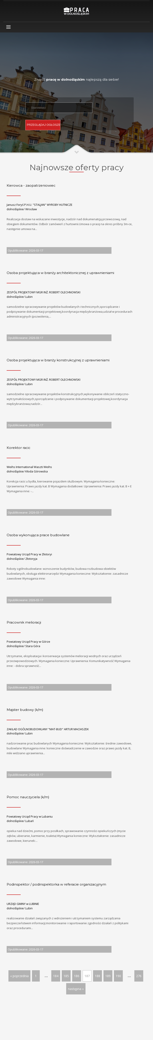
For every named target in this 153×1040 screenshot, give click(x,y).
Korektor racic (18, 448)
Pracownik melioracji (24, 622)
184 (55, 976)
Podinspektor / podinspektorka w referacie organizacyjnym (56, 884)
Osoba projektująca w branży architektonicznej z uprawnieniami (60, 273)
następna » (76, 989)
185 (66, 976)
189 (108, 976)
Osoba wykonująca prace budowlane (38, 535)
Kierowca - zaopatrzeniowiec (31, 185)
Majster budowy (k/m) (25, 710)
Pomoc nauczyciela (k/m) (28, 797)
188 (97, 976)
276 (138, 976)
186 (76, 976)
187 (87, 976)
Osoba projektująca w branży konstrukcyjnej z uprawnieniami (58, 360)
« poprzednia (19, 976)
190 (118, 976)
